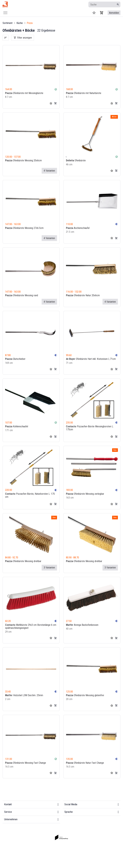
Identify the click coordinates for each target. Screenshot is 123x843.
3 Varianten (49, 567)
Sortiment (7, 23)
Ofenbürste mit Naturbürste (83, 93)
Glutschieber (15, 359)
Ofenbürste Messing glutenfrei (85, 695)
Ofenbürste (76, 160)
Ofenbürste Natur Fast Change (85, 762)
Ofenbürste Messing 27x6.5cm (24, 228)
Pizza (30, 23)
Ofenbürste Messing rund (21, 295)
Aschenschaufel (78, 228)
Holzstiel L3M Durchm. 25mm (24, 695)
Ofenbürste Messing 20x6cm (23, 160)
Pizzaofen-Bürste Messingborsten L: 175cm (90, 428)
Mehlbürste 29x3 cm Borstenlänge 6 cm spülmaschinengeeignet (30, 626)
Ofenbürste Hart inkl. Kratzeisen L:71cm (91, 359)
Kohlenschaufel (16, 426)
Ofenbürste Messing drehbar (23, 561)
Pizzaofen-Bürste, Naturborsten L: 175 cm (30, 495)
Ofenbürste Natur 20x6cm (83, 295)
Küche (19, 23)
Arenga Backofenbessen (82, 624)
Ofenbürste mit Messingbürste (24, 93)
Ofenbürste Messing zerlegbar (85, 493)
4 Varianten (49, 170)
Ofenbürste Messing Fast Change (25, 762)
